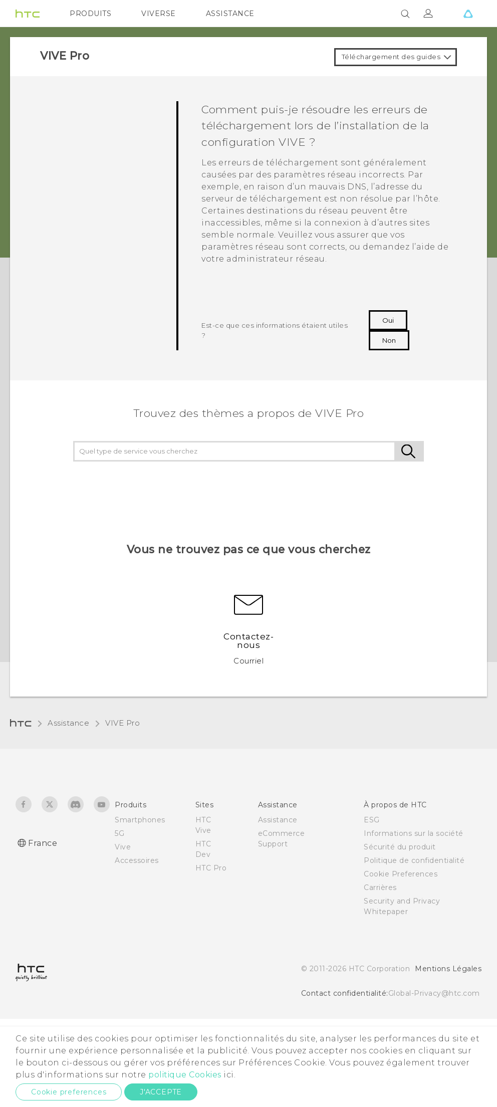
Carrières (380, 887)
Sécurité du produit (400, 846)
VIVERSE (158, 13)
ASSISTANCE (230, 13)
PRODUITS (90, 13)
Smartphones (140, 819)
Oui (388, 320)
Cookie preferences (68, 1091)
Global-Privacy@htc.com (434, 993)
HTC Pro (211, 867)
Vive (123, 846)
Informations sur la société (413, 833)
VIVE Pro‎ (122, 723)
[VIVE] (467, 13)
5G (119, 833)
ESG (372, 819)
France (42, 843)
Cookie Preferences (400, 873)
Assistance (68, 723)
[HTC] (28, 14)
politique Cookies (184, 1074)
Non (389, 340)
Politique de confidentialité (414, 860)
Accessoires (137, 860)
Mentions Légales (448, 968)
